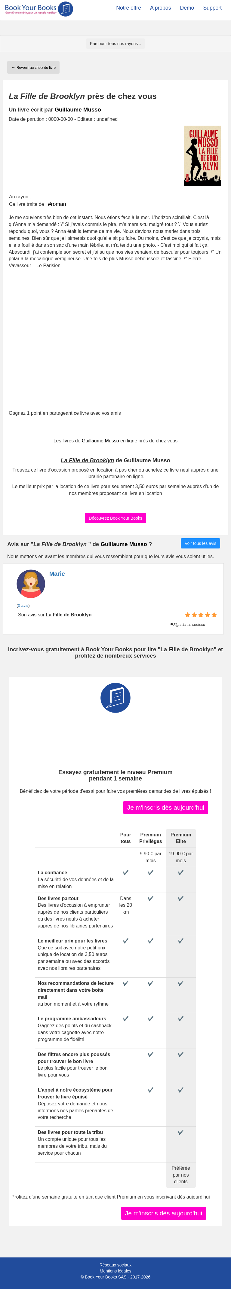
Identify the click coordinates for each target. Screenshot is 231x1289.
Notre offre (128, 8)
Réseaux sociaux (116, 1265)
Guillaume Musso (77, 109)
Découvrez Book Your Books (115, 518)
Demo (187, 8)
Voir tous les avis (200, 543)
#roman (57, 204)
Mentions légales (115, 1271)
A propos (160, 8)
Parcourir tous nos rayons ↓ (115, 43)
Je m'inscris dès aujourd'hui (166, 807)
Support (212, 8)
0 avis (23, 605)
